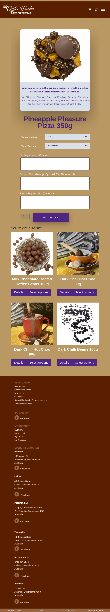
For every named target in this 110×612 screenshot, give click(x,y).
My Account (19, 433)
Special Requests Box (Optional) (37, 193)
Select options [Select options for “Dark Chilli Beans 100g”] (84, 362)
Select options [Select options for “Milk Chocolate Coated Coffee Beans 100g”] (39, 292)
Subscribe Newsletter (23, 403)
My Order (18, 436)
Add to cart (51, 217)
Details (18, 292)
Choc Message (28, 146)
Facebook (25, 418)
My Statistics (20, 440)
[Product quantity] (25, 216)
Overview (18, 430)
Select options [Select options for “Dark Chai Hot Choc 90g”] (84, 292)
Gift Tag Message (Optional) (34, 155)
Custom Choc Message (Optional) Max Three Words (47, 174)
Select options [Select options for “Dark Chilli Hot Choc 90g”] (39, 362)
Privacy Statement (69, 610)
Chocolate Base (29, 137)
